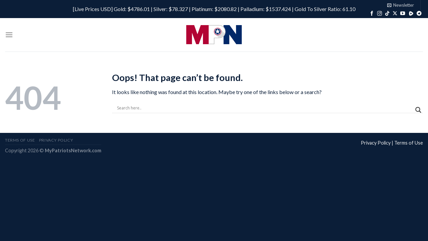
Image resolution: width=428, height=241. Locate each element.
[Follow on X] (395, 13)
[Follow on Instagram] (379, 13)
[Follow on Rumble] (411, 13)
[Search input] (264, 108)
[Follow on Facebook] (371, 13)
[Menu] (9, 34)
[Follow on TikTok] (387, 13)
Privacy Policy (376, 143)
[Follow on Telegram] (419, 13)
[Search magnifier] (418, 109)
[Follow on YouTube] (402, 13)
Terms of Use (408, 143)
